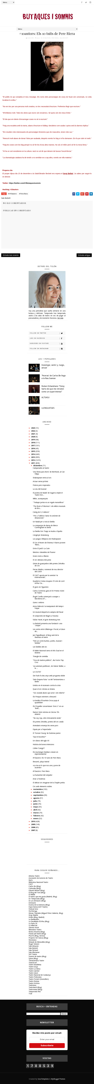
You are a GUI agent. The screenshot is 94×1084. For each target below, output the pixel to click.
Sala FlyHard (33, 950)
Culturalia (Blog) (35, 888)
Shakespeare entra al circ (42, 478)
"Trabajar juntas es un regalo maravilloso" (48, 502)
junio (35, 804)
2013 (33, 457)
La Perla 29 (33, 923)
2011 (33, 463)
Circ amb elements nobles (42, 786)
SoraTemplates (43, 1079)
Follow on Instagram (47, 349)
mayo (36, 807)
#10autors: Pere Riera (41, 771)
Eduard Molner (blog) (37, 890)
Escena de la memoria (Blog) (39, 905)
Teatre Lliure (33, 973)
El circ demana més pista (42, 560)
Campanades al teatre (41, 468)
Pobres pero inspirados (41, 485)
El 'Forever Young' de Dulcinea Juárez (47, 733)
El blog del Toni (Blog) (37, 893)
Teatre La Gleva (34, 969)
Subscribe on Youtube (47, 343)
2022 (33, 431)
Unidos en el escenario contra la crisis (47, 685)
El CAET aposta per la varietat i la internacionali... (45, 576)
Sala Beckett (64, 38)
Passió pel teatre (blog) (37, 934)
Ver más (60, 318)
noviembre (38, 789)
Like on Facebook (47, 338)
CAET (31, 884)
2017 (33, 446)
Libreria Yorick (34, 928)
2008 (33, 827)
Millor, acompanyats (40, 499)
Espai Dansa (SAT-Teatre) (38, 907)
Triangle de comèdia (40, 656)
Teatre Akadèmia (35, 965)
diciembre (38, 466)
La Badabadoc (34, 919)
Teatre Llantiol (34, 971)
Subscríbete (47, 1045)
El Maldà (32, 894)
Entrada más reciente (11, 255)
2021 (33, 434)
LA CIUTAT (37, 672)
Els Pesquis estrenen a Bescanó (44, 697)
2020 (33, 437)
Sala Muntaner (34, 952)
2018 (33, 443)
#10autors (47, 38)
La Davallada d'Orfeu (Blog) (39, 921)
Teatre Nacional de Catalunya (40, 975)
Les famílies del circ (40, 647)
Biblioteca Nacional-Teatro (38, 882)
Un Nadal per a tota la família (44, 522)
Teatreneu (32, 985)
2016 (33, 448)
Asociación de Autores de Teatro (41, 878)
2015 (33, 451)
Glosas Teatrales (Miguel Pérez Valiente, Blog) (46, 913)
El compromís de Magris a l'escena (45, 616)
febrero (37, 816)
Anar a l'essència (39, 779)
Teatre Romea (34, 981)
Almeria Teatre (34, 876)
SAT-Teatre (33, 954)
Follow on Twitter (47, 333)
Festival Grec (33, 909)
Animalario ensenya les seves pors (45, 726)
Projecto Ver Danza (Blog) (38, 938)
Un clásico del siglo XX (41, 741)
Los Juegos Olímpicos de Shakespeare (47, 539)
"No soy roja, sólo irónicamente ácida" (47, 718)
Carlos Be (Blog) (35, 886)
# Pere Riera (23, 194)
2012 (33, 460)
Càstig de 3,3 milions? (41, 512)
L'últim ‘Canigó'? (39, 748)
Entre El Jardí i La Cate (41, 548)
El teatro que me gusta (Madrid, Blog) (43, 897)
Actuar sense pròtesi (40, 481)
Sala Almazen (34, 946)
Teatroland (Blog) (35, 987)
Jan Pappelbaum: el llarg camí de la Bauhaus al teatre (46, 636)
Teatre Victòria (34, 983)
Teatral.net (33, 963)
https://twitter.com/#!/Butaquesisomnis (25, 183)
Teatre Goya (33, 967)
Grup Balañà (33, 915)
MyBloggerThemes (58, 1079)
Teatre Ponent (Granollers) (39, 979)
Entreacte (32, 903)
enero (36, 818)
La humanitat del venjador (42, 775)
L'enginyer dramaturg (41, 535)
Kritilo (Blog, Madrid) (36, 917)
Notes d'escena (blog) (37, 932)
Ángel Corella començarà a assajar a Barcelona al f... (46, 598)
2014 (33, 454)
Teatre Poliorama (35, 977)
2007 (33, 830)
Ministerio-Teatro (35, 930)
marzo (36, 813)
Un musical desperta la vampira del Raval (48, 612)
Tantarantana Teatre (36, 961)
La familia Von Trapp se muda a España (47, 531)
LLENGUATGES (48, 408)
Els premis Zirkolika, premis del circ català (48, 722)
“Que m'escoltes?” (39, 737)
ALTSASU (46, 397)
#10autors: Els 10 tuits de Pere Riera (47, 758)
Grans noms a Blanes (41, 556)
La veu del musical (39, 489)
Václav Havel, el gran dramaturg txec (46, 620)
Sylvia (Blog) (33, 958)
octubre (37, 792)
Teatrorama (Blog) (35, 989)
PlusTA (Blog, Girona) (37, 936)
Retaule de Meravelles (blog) (39, 942)
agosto (36, 798)
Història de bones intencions (43, 744)
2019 (33, 440)
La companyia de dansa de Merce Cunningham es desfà (45, 527)
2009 (33, 824)
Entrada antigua (84, 255)
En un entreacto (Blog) (37, 901)
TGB (30, 994)
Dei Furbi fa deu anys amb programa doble (49, 676)
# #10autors (12, 194)
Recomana (32, 940)
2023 (33, 428)
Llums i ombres (38, 602)
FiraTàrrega (33, 911)
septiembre (38, 795)
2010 (33, 821)
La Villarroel (33, 925)
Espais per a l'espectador (42, 729)
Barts (31, 880)
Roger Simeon (34, 944)
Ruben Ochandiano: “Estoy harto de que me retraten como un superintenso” (53, 389)
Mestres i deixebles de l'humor (44, 552)
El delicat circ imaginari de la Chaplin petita (49, 783)
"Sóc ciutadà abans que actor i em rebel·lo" (49, 693)
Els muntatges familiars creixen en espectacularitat (45, 753)
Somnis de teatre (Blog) (37, 956)
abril (35, 810)
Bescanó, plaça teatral (41, 762)
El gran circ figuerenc (41, 587)
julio (35, 801)
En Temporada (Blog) (37, 899)
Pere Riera (55, 38)
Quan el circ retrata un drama (44, 689)
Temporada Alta (35, 992)
